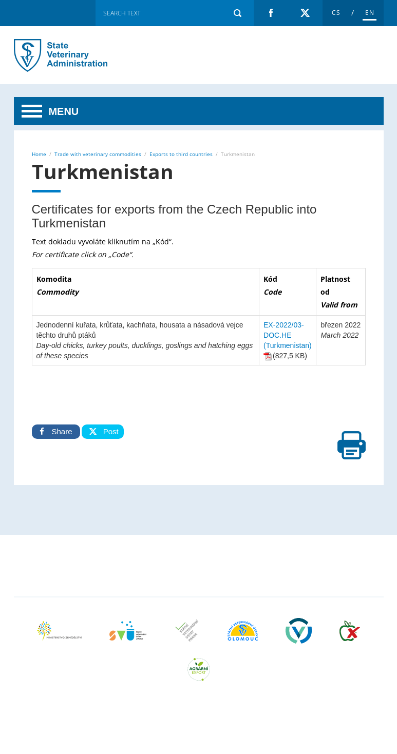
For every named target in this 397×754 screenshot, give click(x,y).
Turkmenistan (67, 55)
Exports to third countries (181, 154)
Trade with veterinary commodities (97, 154)
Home (39, 154)
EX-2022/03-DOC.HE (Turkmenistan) (287, 335)
